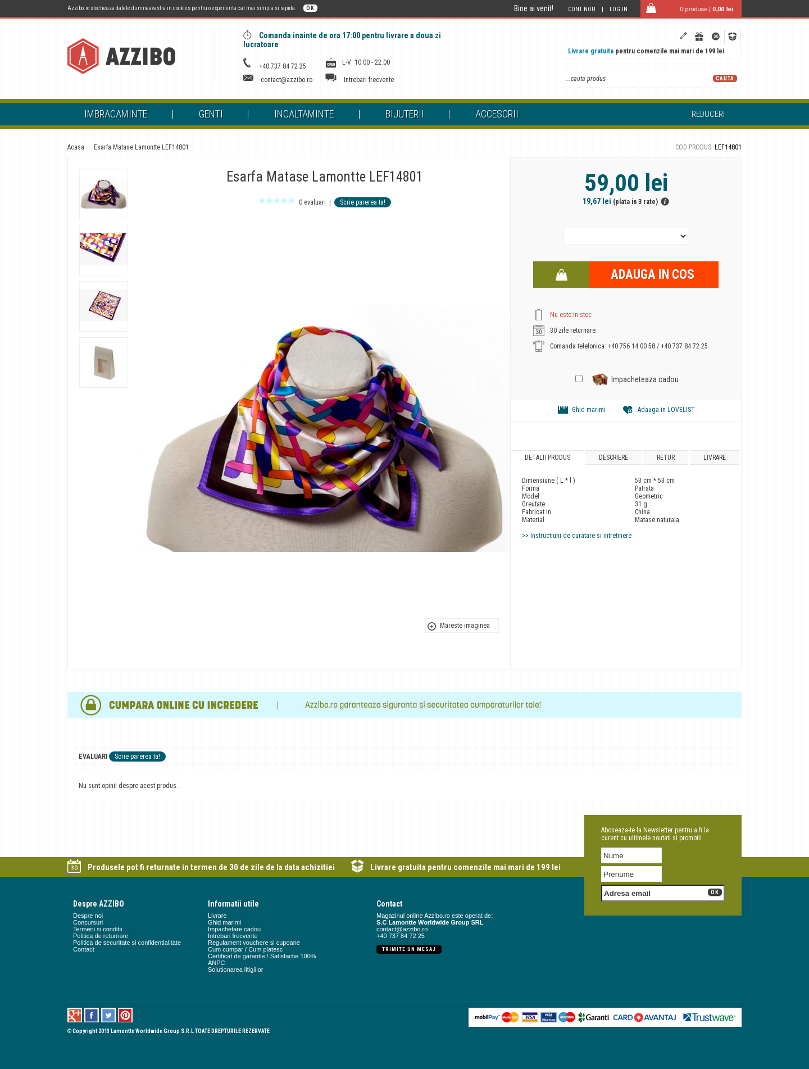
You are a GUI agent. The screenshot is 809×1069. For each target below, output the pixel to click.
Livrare (714, 457)
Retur (666, 457)
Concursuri (88, 922)
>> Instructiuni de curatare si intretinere (576, 536)
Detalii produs (547, 457)
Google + (75, 1015)
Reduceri (708, 114)
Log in (619, 9)
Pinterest (125, 1015)
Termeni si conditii (97, 929)
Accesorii (497, 114)
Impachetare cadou (234, 929)
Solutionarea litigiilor (235, 969)
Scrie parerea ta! (362, 202)
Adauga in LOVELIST (666, 410)
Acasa (75, 147)
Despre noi (88, 915)
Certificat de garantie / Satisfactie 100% (262, 956)
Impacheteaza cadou (645, 379)
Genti (211, 114)
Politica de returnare (100, 935)
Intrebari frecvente (369, 80)
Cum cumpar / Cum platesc (245, 949)
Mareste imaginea (465, 625)
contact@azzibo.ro (286, 80)
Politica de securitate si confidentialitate (127, 942)
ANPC (216, 962)
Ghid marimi (589, 410)
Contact (83, 949)
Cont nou (582, 9)
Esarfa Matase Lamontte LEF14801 (141, 147)
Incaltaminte (304, 114)
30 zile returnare (573, 330)
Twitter (108, 1015)
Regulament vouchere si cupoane (254, 942)
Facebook (91, 1015)
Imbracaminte (115, 114)
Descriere (613, 457)
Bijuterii (404, 114)
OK (310, 8)
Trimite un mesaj (409, 949)
